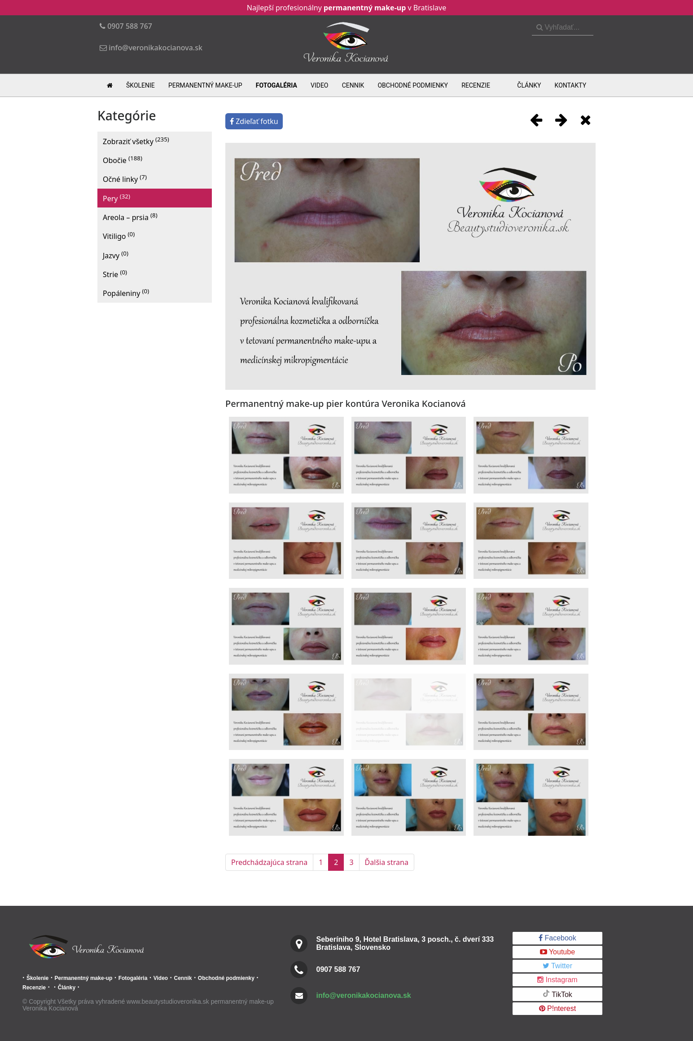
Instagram (557, 980)
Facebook (557, 938)
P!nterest (557, 1008)
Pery (116, 197)
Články (529, 85)
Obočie (122, 159)
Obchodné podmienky (412, 85)
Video (320, 85)
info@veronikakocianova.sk (363, 995)
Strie (115, 273)
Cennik (353, 85)
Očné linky (125, 178)
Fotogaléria (276, 85)
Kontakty (571, 85)
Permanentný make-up (205, 85)
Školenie (140, 85)
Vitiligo (119, 235)
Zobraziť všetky (136, 140)
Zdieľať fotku (254, 121)
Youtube (557, 952)
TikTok (557, 994)
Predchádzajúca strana (269, 862)
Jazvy (115, 254)
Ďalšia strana (386, 862)
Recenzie (475, 85)
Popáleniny (126, 292)
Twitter (557, 966)
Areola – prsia (130, 216)
